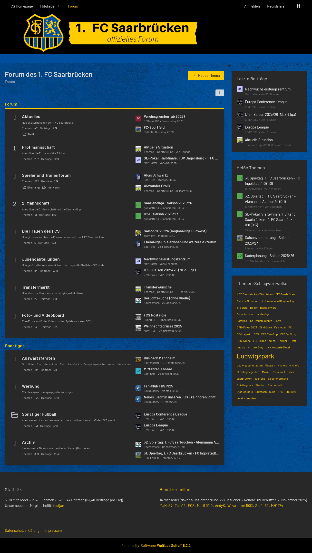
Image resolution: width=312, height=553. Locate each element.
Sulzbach (261, 391)
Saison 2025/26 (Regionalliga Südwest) (175, 231)
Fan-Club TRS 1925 (158, 386)
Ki (249, 347)
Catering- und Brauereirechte (254, 320)
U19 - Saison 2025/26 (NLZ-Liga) (170, 270)
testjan (58, 505)
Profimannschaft (38, 147)
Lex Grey (258, 347)
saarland (259, 378)
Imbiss (241, 347)
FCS (256, 334)
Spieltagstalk (245, 385)
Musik (265, 372)
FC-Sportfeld (154, 127)
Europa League (156, 425)
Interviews (53, 187)
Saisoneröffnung (278, 378)
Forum (11, 104)
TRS (280, 391)
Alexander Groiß (157, 186)
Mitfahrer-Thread (158, 369)
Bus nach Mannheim (159, 358)
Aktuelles (31, 116)
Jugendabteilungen (41, 259)
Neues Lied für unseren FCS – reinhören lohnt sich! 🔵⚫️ (181, 397)
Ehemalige (33, 187)
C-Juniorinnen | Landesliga (253, 314)
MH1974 (277, 505)
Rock (291, 372)
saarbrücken (244, 378)
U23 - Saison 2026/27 (161, 214)
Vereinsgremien (246, 398)
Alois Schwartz (156, 175)
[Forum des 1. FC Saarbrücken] (156, 33)
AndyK (220, 505)
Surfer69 (262, 505)
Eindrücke (265, 327)
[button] (219, 92)
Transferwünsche (158, 287)
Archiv (28, 442)
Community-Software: (156, 545)
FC (290, 327)
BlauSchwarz (268, 307)
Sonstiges (15, 345)
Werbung (30, 386)
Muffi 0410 (205, 505)
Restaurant (278, 372)
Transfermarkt (36, 287)
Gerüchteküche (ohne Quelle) (167, 298)
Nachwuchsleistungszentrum (167, 259)
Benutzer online (175, 489)
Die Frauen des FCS (41, 231)
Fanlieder (280, 327)
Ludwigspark (255, 356)
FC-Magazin (244, 334)
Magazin (270, 365)
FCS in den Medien (264, 340)
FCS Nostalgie (155, 315)
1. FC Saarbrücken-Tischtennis (255, 294)
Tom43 (180, 505)
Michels (282, 365)
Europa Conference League (165, 414)
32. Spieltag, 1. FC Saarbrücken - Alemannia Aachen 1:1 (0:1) (181, 442)
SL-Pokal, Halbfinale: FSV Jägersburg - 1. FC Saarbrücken (181, 158)
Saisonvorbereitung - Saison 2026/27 (267, 240)
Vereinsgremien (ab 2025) (164, 116)
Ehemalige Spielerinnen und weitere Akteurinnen (181, 242)
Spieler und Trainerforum (46, 175)
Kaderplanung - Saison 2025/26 (269, 255)
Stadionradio (245, 391)
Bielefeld (242, 307)
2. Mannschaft (35, 203)
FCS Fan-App (269, 334)
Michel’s (294, 365)
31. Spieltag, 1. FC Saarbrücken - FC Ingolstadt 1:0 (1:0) (181, 453)
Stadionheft (275, 385)
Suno (272, 391)
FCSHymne (244, 340)
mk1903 (247, 505)
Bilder (254, 307)
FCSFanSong (288, 334)
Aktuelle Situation (158, 147)
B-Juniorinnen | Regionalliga (278, 301)
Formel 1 (283, 340)
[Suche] (298, 6)
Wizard (232, 505)
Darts (277, 320)
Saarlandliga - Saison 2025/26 (168, 203)
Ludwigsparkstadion (250, 365)
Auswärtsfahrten (38, 358)
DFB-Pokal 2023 (247, 327)
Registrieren (276, 6)
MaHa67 (166, 505)
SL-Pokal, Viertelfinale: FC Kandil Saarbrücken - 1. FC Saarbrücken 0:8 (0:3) (271, 219)
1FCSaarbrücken (286, 294)
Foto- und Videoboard (43, 315)
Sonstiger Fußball (39, 414)
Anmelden (252, 6)
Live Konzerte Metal (278, 347)
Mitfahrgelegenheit (248, 372)
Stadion (32, 134)
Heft (293, 340)
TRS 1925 (290, 391)
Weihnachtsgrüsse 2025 (163, 326)
